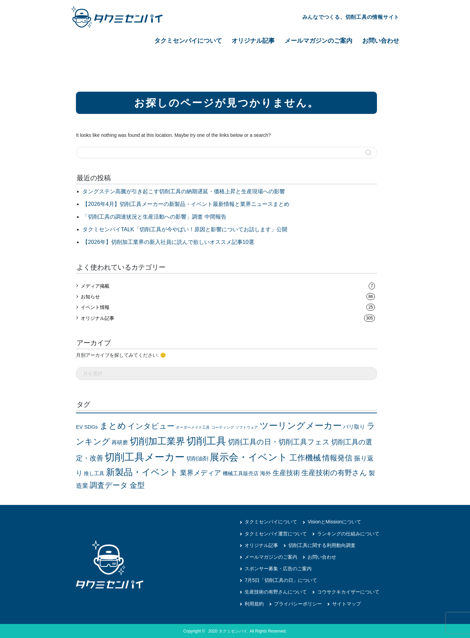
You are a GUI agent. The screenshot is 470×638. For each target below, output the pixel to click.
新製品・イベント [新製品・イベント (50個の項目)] (142, 472)
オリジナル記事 (253, 40)
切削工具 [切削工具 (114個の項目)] (206, 440)
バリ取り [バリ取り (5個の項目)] (354, 427)
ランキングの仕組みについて (348, 533)
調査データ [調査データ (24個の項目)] (109, 485)
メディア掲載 (228, 286)
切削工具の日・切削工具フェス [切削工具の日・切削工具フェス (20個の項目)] (279, 442)
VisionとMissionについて (334, 521)
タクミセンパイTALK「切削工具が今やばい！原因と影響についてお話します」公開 (184, 229)
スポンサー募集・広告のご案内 (278, 568)
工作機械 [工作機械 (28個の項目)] (305, 457)
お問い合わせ (380, 40)
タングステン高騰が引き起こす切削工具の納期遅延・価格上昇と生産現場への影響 (183, 191)
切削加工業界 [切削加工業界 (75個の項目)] (157, 440)
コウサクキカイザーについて (348, 591)
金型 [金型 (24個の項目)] (137, 485)
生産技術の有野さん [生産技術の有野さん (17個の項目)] (334, 472)
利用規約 (254, 603)
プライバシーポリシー (298, 603)
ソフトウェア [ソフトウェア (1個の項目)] (246, 427)
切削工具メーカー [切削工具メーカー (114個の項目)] (145, 456)
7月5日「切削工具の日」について (281, 580)
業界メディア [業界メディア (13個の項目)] (200, 472)
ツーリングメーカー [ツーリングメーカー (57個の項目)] (301, 425)
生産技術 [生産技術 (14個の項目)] (286, 472)
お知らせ (228, 296)
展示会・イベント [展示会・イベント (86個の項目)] (249, 457)
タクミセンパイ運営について (276, 533)
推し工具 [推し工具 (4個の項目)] (94, 473)
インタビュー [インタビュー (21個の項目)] (151, 426)
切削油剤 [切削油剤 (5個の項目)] (197, 458)
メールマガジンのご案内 (318, 40)
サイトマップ (346, 603)
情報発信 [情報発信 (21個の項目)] (337, 457)
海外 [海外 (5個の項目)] (265, 473)
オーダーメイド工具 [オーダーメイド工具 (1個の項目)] (193, 427)
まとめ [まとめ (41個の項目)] (113, 425)
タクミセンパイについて (188, 40)
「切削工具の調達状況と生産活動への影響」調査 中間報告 (154, 217)
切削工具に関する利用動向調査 (321, 545)
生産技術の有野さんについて (276, 591)
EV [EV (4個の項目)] (79, 427)
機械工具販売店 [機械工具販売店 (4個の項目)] (241, 473)
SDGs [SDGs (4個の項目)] (91, 427)
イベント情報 (228, 307)
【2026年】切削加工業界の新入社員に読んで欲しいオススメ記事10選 (168, 242)
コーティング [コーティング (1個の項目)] (222, 427)
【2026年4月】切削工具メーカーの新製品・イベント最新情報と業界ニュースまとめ (185, 204)
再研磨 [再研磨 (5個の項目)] (120, 442)
